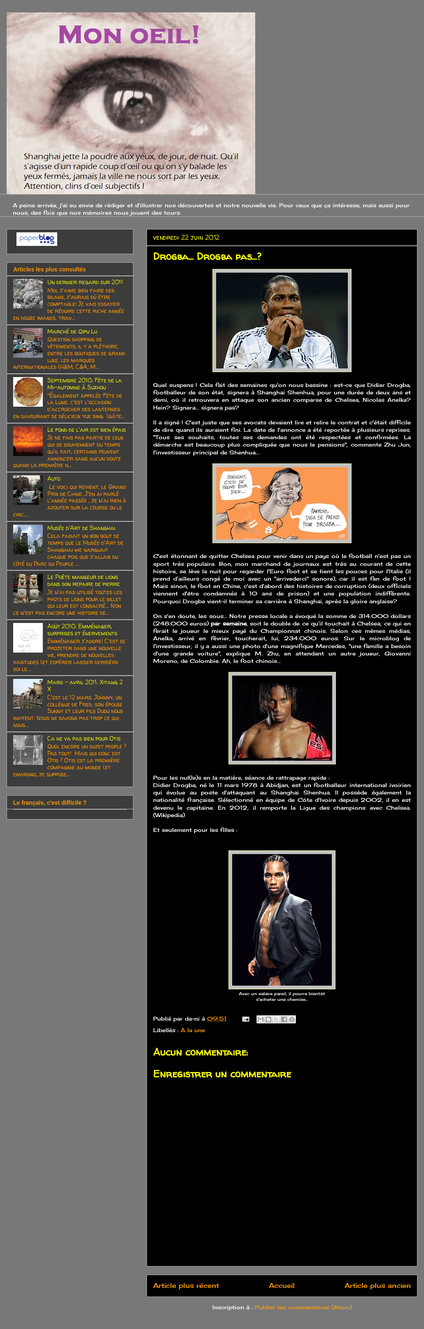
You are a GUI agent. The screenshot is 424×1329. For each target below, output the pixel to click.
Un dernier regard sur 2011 (85, 282)
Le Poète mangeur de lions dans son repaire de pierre (83, 580)
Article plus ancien (378, 1286)
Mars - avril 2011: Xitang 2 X (85, 685)
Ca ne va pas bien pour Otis (84, 738)
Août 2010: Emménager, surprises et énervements (82, 629)
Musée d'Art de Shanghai (81, 528)
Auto (53, 478)
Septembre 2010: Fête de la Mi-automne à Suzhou (84, 383)
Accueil (282, 1286)
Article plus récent (186, 1286)
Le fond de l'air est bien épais (86, 429)
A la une (193, 1030)
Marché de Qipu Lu (72, 331)
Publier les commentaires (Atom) (303, 1307)
